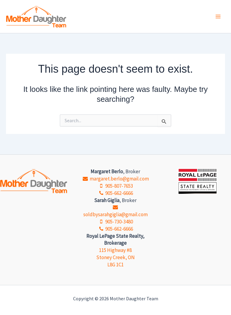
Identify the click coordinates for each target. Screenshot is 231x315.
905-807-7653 (115, 186)
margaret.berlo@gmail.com (115, 178)
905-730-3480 (115, 221)
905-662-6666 (115, 193)
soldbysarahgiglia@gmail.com (115, 211)
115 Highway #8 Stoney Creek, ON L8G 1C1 (115, 257)
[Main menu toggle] (218, 16)
